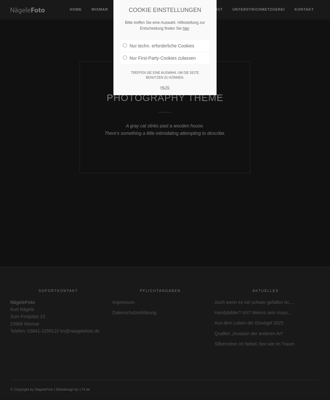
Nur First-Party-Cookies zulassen (159, 51)
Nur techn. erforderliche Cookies (158, 39)
